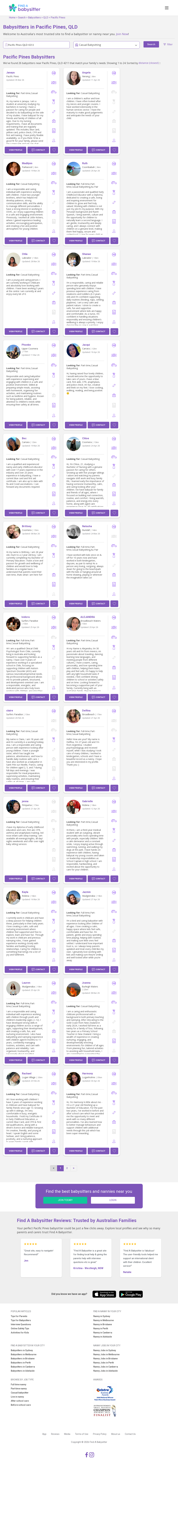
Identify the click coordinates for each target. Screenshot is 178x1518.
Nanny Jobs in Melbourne (106, 1354)
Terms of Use (81, 1434)
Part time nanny (19, 1388)
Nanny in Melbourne (103, 1320)
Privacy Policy (99, 1434)
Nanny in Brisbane (102, 1324)
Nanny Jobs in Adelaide (105, 1371)
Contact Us (130, 1434)
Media (67, 1434)
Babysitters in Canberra (23, 1366)
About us (115, 1434)
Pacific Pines (58, 17)
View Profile (15, 150)
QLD (45, 17)
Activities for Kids (20, 1332)
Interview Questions (21, 1324)
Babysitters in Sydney (22, 1350)
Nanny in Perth (100, 1328)
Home (12, 17)
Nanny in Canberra (102, 1332)
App (44, 1434)
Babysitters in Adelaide (23, 1371)
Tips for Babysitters (21, 1320)
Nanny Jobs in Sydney (104, 1350)
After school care (20, 1401)
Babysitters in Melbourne (23, 1354)
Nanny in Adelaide (102, 1336)
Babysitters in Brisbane (23, 1358)
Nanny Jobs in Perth (103, 1362)
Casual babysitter (20, 1392)
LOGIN (112, 1200)
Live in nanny (17, 1396)
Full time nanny (18, 1384)
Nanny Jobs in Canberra (105, 1366)
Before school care (21, 1405)
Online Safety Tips (20, 1328)
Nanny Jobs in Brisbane (105, 1358)
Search (22, 17)
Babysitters (34, 17)
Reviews (55, 1434)
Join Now (122, 34)
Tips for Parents (19, 1316)
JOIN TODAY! (65, 1200)
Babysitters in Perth (21, 1362)
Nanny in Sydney (101, 1316)
